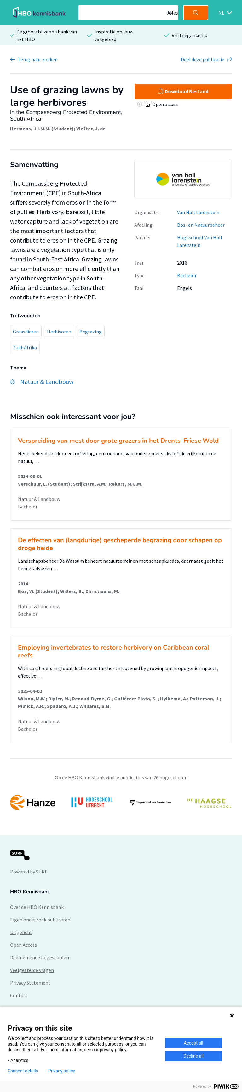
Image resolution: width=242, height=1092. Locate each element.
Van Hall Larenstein (198, 212)
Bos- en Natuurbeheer (201, 225)
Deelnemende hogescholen (39, 957)
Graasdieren (26, 331)
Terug (38, 59)
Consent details (23, 1070)
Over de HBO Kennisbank (37, 907)
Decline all (193, 1056)
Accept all (193, 1043)
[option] (121, 802)
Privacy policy (61, 1070)
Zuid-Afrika (25, 347)
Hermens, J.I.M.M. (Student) (42, 128)
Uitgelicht (21, 932)
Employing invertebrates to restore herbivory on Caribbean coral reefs (113, 651)
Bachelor (187, 275)
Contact (19, 995)
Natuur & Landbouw (39, 499)
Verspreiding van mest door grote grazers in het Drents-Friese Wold (118, 440)
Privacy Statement (30, 983)
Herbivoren (59, 331)
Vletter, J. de (91, 128)
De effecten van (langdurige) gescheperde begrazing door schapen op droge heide (120, 544)
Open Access (23, 945)
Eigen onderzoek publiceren (40, 919)
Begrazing (90, 331)
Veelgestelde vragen (32, 970)
